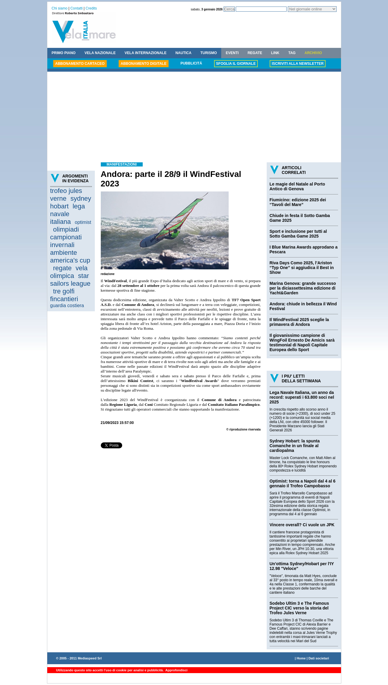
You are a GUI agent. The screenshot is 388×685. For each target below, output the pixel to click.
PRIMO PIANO (64, 53)
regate (62, 268)
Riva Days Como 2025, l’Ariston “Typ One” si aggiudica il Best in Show (302, 267)
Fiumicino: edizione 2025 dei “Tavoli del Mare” (298, 202)
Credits (91, 8)
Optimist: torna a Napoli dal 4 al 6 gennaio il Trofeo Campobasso (303, 483)
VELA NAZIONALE (100, 53)
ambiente (63, 252)
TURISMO (208, 53)
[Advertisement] (194, 117)
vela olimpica (69, 271)
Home (301, 658)
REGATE (255, 53)
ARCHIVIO (313, 53)
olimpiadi (66, 229)
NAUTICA (183, 53)
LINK (275, 53)
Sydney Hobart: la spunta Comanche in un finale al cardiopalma (295, 446)
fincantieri (64, 299)
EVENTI (232, 53)
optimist (83, 222)
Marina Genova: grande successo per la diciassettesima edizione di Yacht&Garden (303, 288)
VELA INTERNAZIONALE (145, 53)
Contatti (76, 8)
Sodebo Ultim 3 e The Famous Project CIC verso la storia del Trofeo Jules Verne (299, 608)
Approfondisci (175, 670)
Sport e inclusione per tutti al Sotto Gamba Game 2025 (298, 233)
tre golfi (64, 291)
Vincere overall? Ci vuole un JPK (302, 524)
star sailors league (70, 279)
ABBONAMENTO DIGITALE (143, 64)
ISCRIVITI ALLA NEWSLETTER (297, 64)
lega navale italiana (67, 213)
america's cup (70, 260)
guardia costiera (67, 305)
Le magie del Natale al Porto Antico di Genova (297, 186)
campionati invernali (66, 241)
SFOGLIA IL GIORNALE (236, 64)
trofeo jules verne (66, 194)
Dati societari (318, 658)
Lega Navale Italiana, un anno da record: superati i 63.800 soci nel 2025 (302, 397)
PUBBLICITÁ (191, 63)
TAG (292, 53)
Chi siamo (59, 8)
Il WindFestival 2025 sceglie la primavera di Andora (299, 322)
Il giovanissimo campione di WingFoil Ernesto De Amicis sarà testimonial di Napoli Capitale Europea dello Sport (302, 342)
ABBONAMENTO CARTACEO (80, 64)
